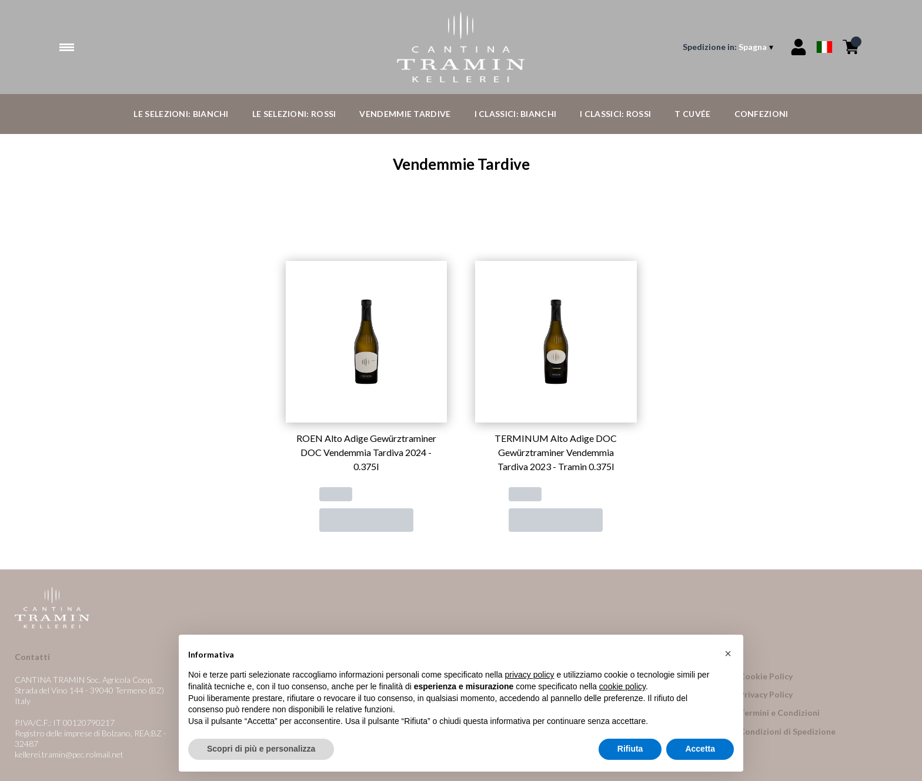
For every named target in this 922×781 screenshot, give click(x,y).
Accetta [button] (700, 750)
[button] (728, 655)
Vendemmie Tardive (404, 114)
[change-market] (729, 47)
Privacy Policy (766, 694)
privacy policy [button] (529, 676)
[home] (460, 47)
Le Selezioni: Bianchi (180, 114)
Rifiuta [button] (630, 750)
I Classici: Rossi (615, 114)
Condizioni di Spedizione (787, 731)
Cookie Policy (766, 676)
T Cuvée (692, 114)
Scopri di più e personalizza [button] (261, 750)
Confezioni (761, 114)
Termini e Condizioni (779, 713)
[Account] (798, 47)
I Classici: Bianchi (516, 114)
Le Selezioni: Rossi (294, 114)
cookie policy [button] (622, 688)
